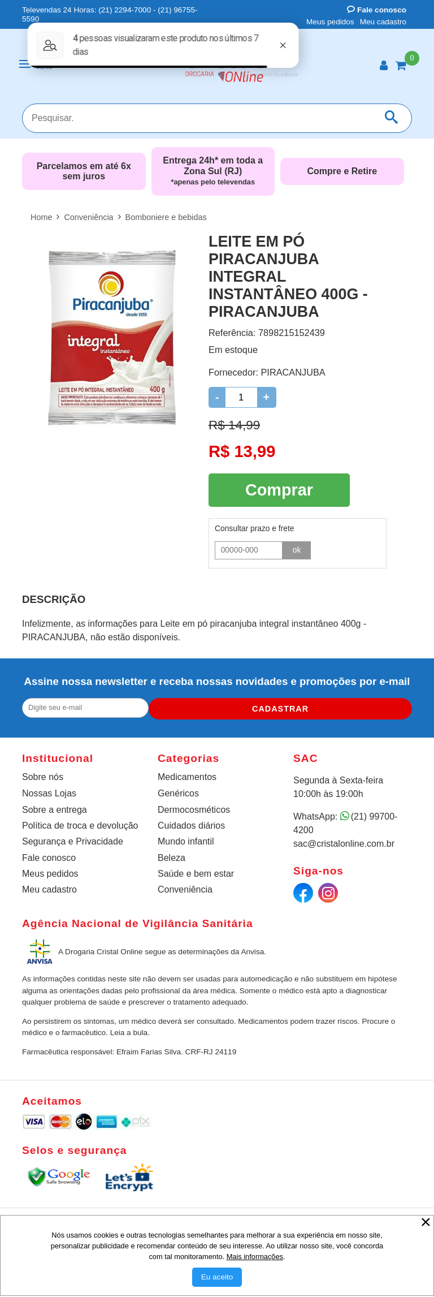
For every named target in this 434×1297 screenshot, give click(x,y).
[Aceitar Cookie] (217, 1277)
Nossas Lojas (49, 791)
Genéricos (178, 791)
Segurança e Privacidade (72, 839)
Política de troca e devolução (80, 823)
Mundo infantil (186, 839)
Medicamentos (187, 774)
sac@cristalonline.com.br (343, 841)
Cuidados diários (191, 823)
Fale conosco (376, 10)
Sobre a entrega (54, 807)
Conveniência (185, 887)
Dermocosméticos (194, 807)
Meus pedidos (330, 22)
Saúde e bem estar (196, 871)
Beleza (171, 855)
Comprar (279, 488)
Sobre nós (42, 774)
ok (297, 546)
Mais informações (255, 1256)
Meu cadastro (383, 22)
